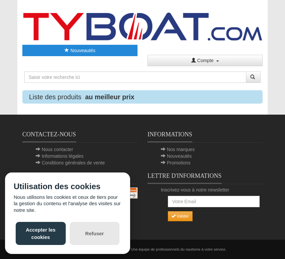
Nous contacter (57, 149)
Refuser (94, 233)
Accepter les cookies (40, 233)
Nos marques (181, 149)
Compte (205, 60)
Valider (180, 216)
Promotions (179, 162)
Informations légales (62, 156)
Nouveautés (79, 50)
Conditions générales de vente (73, 162)
